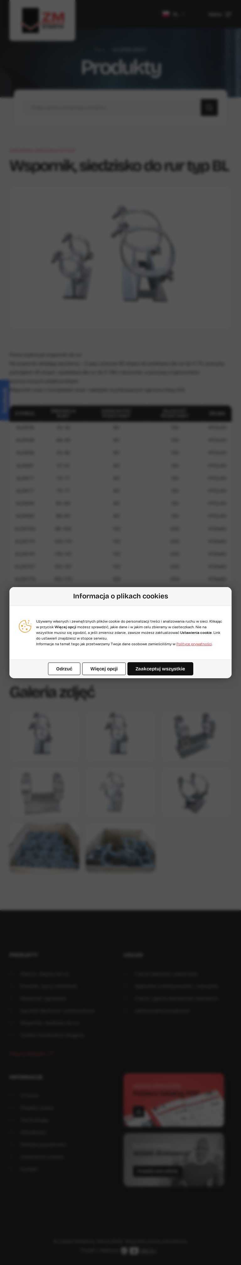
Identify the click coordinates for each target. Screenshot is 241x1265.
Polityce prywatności (194, 644)
